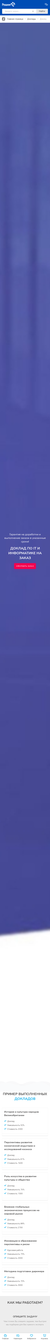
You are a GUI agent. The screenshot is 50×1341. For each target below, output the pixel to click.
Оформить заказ (25, 566)
